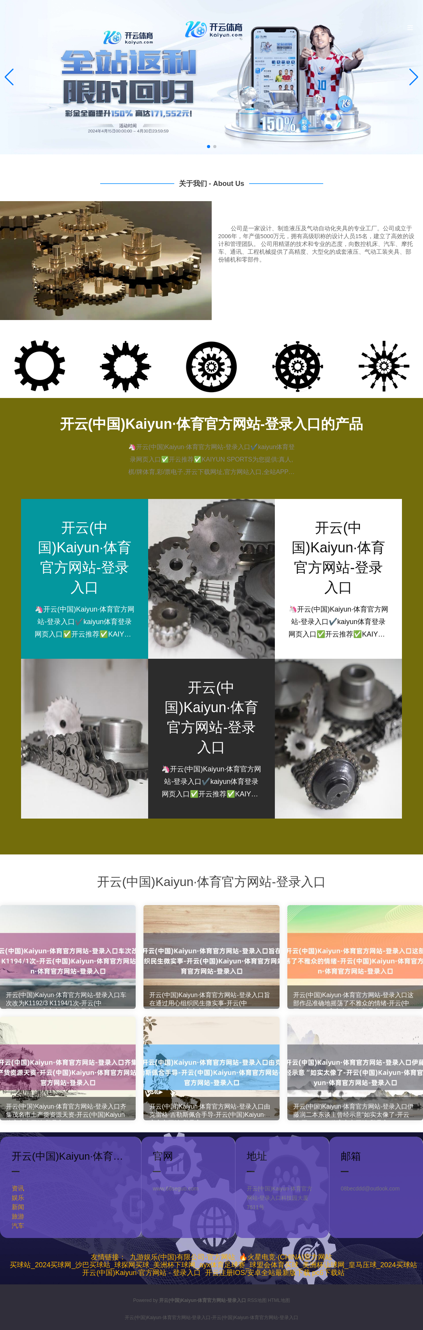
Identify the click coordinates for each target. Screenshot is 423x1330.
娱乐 (18, 1197)
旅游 (18, 1216)
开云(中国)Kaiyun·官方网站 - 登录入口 (141, 1273)
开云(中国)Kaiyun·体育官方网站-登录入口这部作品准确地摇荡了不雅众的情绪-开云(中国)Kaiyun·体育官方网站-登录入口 (353, 1007)
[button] (414, 77)
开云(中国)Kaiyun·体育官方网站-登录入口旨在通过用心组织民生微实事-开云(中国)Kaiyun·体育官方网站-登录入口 (209, 1007)
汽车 (18, 1225)
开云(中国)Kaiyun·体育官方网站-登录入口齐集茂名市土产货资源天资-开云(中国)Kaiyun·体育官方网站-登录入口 (66, 1118)
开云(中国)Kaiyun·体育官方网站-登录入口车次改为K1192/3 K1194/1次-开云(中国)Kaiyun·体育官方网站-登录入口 (66, 1007)
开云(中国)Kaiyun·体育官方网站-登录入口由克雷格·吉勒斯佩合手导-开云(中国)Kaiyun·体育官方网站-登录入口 (210, 1118)
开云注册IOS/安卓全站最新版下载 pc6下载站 (275, 1273)
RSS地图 (257, 1300)
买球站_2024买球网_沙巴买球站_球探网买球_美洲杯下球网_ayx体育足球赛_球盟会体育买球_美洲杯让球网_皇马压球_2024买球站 (213, 1265)
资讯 (18, 1188)
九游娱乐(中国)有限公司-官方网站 (182, 1257)
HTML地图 (279, 1300)
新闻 (18, 1207)
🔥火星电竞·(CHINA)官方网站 (285, 1257)
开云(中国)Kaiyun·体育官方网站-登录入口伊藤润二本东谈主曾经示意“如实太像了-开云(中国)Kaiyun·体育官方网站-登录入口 (353, 1118)
